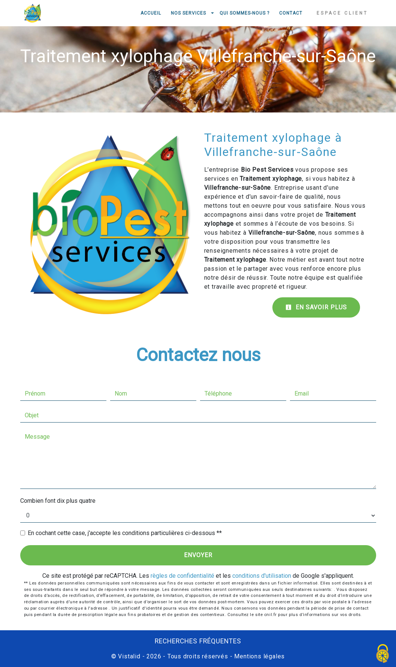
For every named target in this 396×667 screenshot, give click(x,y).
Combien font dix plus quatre (58, 500)
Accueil (150, 13)
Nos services (188, 13)
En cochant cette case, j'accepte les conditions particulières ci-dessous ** (125, 533)
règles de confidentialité (182, 575)
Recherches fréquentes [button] (198, 641)
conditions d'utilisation (261, 575)
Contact (290, 13)
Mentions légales (259, 656)
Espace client (342, 13)
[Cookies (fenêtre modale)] (383, 654)
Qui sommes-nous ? (244, 13)
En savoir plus (316, 307)
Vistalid (129, 656)
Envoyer (198, 555)
